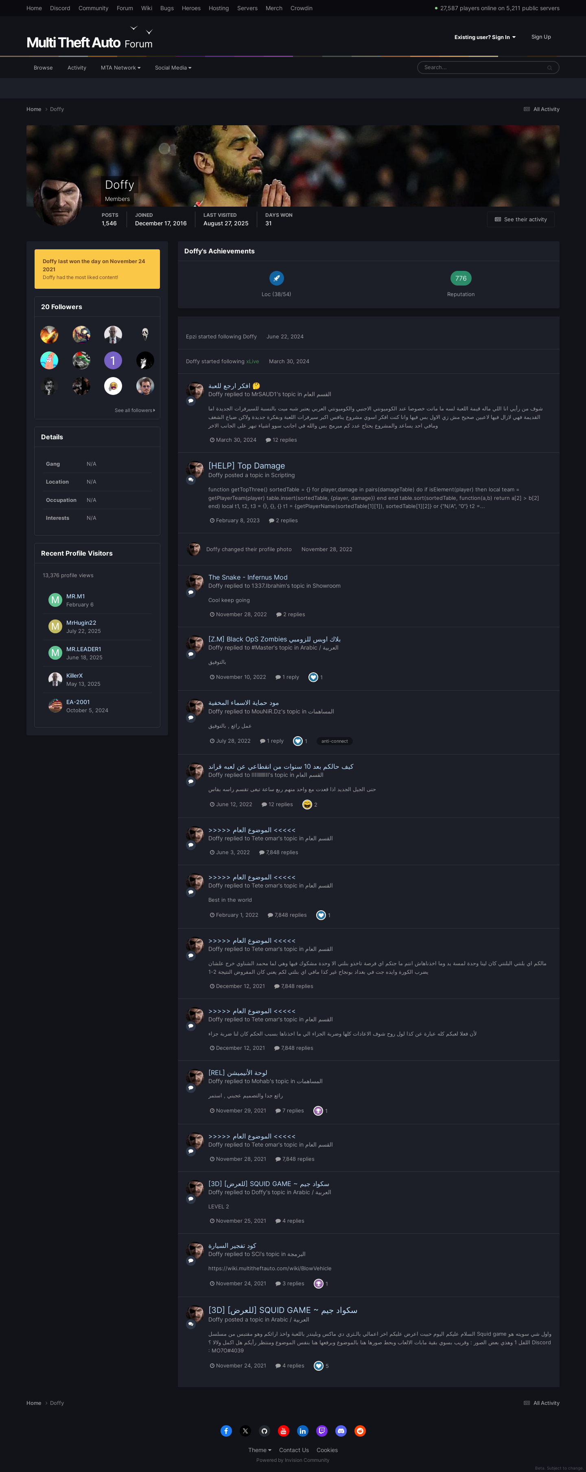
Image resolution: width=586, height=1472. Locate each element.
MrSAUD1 (264, 393)
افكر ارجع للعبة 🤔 (234, 386)
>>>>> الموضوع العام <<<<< (252, 830)
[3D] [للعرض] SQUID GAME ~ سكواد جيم (268, 1184)
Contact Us (294, 1449)
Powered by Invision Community (293, 1460)
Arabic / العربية (319, 647)
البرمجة (296, 1253)
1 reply (287, 677)
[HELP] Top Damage (246, 466)
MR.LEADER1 (83, 649)
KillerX (74, 675)
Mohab (260, 1080)
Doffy (250, 336)
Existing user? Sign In (485, 37)
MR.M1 (75, 596)
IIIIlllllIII (260, 774)
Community (94, 7)
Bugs (167, 7)
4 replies (290, 1220)
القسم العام (317, 393)
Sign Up (541, 36)
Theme (259, 1449)
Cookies (327, 1449)
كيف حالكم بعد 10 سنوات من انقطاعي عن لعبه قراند (281, 766)
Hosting (219, 7)
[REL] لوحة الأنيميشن (237, 1073)
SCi (255, 1253)
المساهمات (321, 711)
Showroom (327, 585)
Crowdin (302, 7)
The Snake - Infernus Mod (248, 577)
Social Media (173, 67)
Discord (60, 7)
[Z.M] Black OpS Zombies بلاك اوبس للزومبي (274, 639)
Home (34, 7)
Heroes (191, 7)
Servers (247, 7)
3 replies (290, 1283)
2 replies (283, 520)
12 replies (281, 439)
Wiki (146, 7)
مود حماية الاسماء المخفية (243, 702)
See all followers (135, 410)
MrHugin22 (81, 622)
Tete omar (264, 838)
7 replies (290, 1110)
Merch (274, 7)
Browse (43, 67)
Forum (125, 7)
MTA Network (120, 67)
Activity (77, 67)
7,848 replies (278, 852)
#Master (262, 647)
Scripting (283, 474)
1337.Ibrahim (268, 585)
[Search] (454, 67)
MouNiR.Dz (266, 711)
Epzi (191, 336)
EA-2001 (78, 702)
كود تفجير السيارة (232, 1245)
